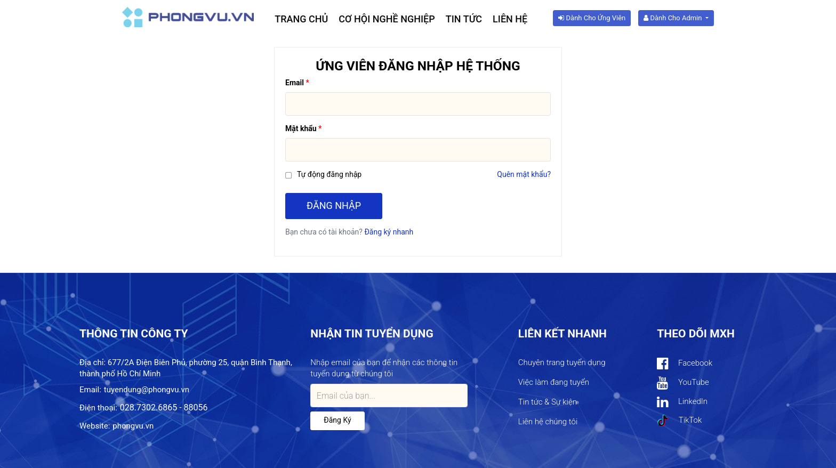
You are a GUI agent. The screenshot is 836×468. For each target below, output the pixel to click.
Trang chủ (301, 19)
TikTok (679, 420)
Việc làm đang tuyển (553, 382)
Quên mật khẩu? (524, 174)
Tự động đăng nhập (329, 174)
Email (294, 82)
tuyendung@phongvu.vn (146, 389)
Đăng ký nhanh (388, 232)
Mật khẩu (301, 128)
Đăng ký (337, 420)
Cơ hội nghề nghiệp (387, 19)
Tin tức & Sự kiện (547, 402)
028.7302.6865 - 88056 (164, 407)
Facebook (684, 363)
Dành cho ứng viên (591, 18)
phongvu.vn (133, 426)
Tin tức (464, 19)
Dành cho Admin (673, 18)
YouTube (683, 383)
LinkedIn (682, 402)
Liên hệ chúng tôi (547, 421)
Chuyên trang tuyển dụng (562, 362)
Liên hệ (510, 19)
